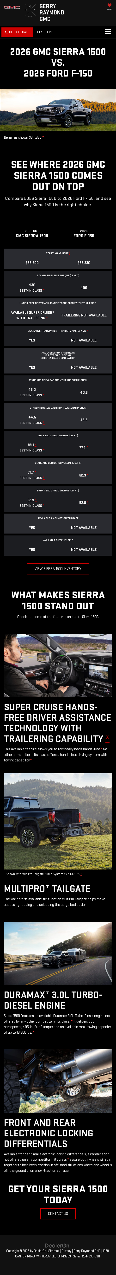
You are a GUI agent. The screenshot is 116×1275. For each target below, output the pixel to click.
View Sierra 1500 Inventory (58, 569)
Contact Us (58, 1213)
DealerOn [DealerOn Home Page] (40, 1251)
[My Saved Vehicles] (109, 7)
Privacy (66, 1251)
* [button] (43, 137)
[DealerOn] (57, 1245)
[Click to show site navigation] (107, 32)
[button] (17, 32)
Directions (45, 32)
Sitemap (54, 1251)
